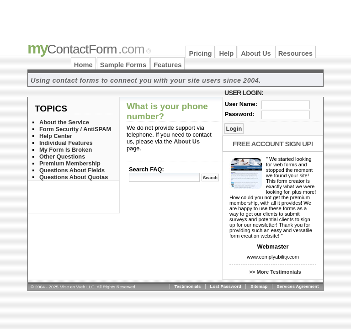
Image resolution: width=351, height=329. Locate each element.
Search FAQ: (146, 169)
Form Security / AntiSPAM (75, 129)
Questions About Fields (72, 170)
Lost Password (225, 286)
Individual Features (66, 142)
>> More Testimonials (275, 272)
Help (226, 53)
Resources (295, 53)
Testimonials (187, 286)
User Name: (241, 104)
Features (167, 65)
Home (83, 65)
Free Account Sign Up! (273, 144)
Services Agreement (298, 286)
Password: (240, 114)
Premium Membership (70, 163)
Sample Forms (123, 65)
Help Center (55, 136)
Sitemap (258, 286)
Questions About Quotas (73, 177)
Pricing (200, 53)
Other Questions (62, 156)
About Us (256, 53)
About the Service (64, 122)
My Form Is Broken (65, 149)
